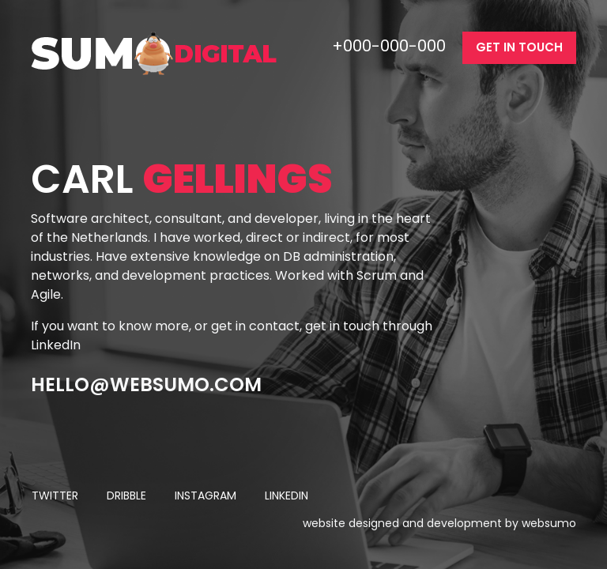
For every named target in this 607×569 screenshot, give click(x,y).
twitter (55, 495)
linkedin (286, 495)
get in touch (519, 47)
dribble (126, 495)
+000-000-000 (391, 46)
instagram (205, 495)
